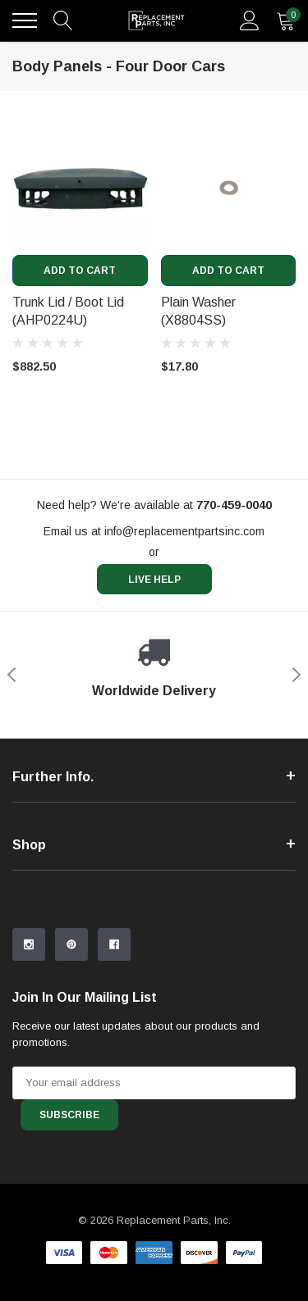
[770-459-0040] (234, 505)
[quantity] (286, 20)
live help (154, 579)
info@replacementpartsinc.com (184, 531)
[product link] (80, 187)
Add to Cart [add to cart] (80, 270)
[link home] (156, 20)
